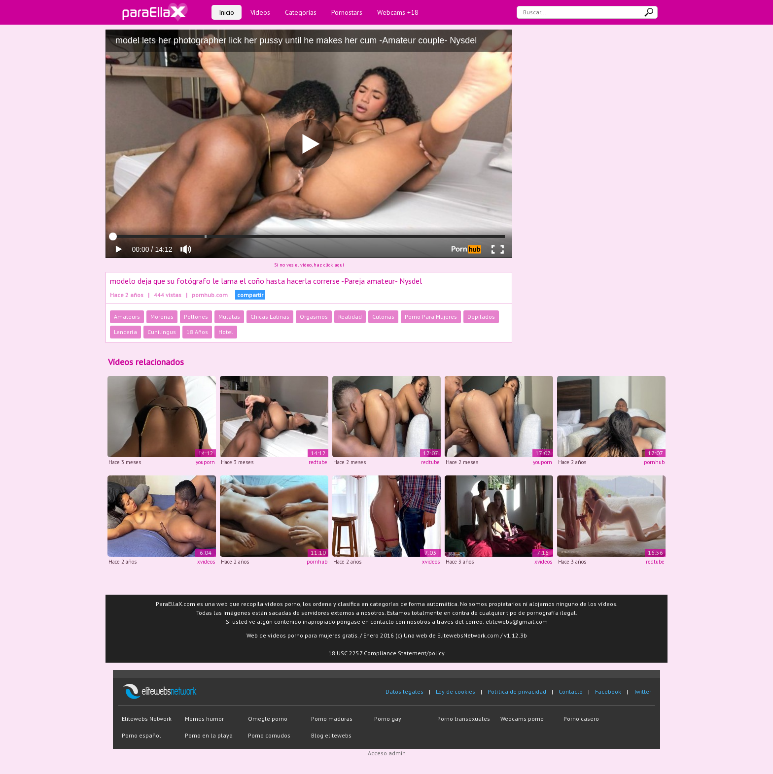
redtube (318, 462)
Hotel (225, 332)
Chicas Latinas (269, 316)
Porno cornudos (269, 735)
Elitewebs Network (147, 718)
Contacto (571, 691)
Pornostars (346, 12)
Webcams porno (522, 718)
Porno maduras (331, 718)
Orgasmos (314, 316)
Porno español (141, 735)
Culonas (383, 316)
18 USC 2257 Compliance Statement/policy (386, 653)
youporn (205, 462)
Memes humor (204, 718)
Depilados (481, 316)
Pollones (196, 316)
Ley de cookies (455, 691)
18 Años (197, 332)
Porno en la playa (209, 735)
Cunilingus (161, 332)
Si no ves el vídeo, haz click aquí (309, 265)
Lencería (125, 332)
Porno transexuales (463, 718)
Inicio (226, 12)
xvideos (206, 561)
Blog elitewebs (331, 735)
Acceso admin (387, 753)
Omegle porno (267, 718)
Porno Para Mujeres (431, 316)
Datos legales (404, 691)
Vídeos (260, 12)
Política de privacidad (517, 691)
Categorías (300, 12)
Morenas (162, 316)
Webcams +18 (398, 12)
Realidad (350, 316)
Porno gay (387, 718)
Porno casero (581, 718)
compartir (250, 295)
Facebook (608, 691)
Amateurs (127, 316)
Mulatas (229, 316)
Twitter (642, 691)
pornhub (654, 462)
